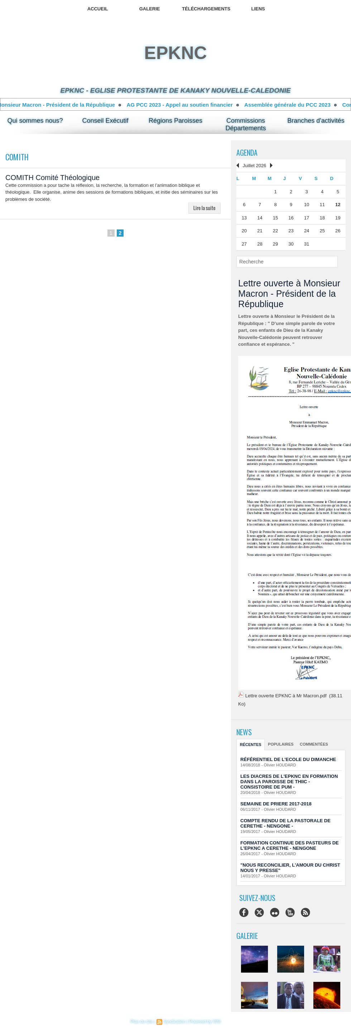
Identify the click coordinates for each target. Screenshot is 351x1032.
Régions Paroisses (175, 120)
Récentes (250, 744)
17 (306, 218)
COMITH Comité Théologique (52, 177)
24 (306, 230)
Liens (258, 8)
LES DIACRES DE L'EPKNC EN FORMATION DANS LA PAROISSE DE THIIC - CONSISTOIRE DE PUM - (289, 782)
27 (244, 244)
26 (337, 230)
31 (306, 244)
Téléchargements (206, 8)
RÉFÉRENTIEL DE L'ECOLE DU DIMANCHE (288, 759)
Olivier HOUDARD (280, 765)
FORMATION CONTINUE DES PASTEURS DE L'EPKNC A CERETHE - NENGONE (289, 845)
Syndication (174, 1021)
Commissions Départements (246, 124)
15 (275, 218)
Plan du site (141, 1021)
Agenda (247, 152)
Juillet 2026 (254, 165)
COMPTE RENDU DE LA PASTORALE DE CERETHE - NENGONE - (285, 823)
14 (259, 218)
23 (290, 230)
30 (290, 244)
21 (259, 230)
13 (244, 218)
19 (337, 218)
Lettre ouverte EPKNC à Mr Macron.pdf (286, 695)
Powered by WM (205, 1021)
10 (306, 204)
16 (290, 218)
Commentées (314, 744)
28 (259, 244)
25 (321, 230)
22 (275, 230)
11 (321, 204)
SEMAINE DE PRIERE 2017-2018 (276, 803)
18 (321, 218)
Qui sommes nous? (35, 120)
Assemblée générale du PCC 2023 (295, 105)
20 (244, 230)
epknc (175, 53)
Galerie (149, 8)
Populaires (281, 744)
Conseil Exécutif (105, 120)
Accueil (97, 8)
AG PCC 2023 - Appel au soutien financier (188, 105)
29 (275, 244)
